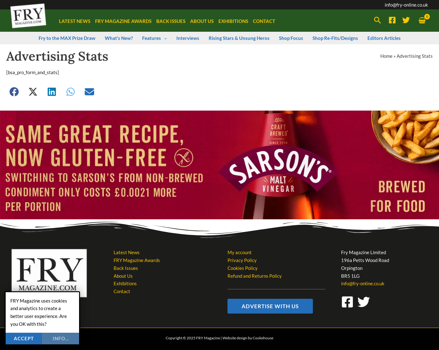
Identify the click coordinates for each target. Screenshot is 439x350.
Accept (24, 338)
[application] (164, 38)
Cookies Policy (243, 268)
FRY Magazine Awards (137, 260)
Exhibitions (125, 283)
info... (61, 338)
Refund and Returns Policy (255, 276)
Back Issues (126, 268)
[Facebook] (392, 20)
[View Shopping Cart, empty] (422, 20)
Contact (122, 291)
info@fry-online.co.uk (406, 5)
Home (386, 56)
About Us (123, 276)
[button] (377, 20)
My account (240, 252)
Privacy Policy (242, 260)
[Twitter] (406, 20)
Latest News (127, 252)
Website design (234, 338)
